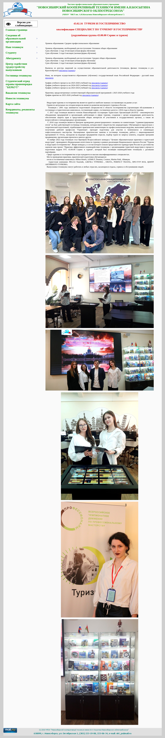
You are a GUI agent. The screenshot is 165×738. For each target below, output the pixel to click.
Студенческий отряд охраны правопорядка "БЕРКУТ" (19, 84)
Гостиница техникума (19, 75)
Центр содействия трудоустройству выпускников (16, 66)
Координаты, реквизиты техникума (20, 111)
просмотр (49, 78)
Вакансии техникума (18, 92)
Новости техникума (17, 98)
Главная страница (16, 29)
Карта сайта (13, 103)
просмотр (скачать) (67, 70)
